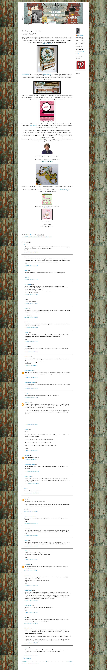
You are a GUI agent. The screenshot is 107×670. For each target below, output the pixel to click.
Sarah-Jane (47, 162)
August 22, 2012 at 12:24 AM (31, 585)
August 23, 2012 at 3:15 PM (31, 643)
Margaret (27, 628)
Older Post (69, 661)
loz (25, 299)
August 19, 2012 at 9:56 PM (31, 294)
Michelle (26, 429)
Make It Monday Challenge (39, 236)
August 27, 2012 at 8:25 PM (31, 655)
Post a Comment (27, 658)
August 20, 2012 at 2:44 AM (31, 341)
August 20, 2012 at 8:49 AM (31, 424)
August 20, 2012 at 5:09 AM (31, 377)
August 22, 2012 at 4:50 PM (31, 600)
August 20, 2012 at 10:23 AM (31, 484)
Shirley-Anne (28, 284)
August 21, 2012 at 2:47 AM (31, 546)
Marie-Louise (28, 322)
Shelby (26, 551)
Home (47, 661)
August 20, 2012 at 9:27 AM (31, 450)
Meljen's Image (48, 236)
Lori (25, 617)
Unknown (27, 402)
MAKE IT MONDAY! (47, 44)
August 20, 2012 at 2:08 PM (31, 523)
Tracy (26, 528)
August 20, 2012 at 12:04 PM (31, 493)
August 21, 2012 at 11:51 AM (31, 559)
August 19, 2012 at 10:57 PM (31, 317)
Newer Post (24, 661)
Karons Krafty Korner (30, 464)
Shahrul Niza (28, 476)
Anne (26, 497)
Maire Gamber (28, 605)
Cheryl (26, 270)
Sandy (26, 540)
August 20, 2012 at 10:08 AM (32, 471)
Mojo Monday (33, 125)
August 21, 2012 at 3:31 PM (31, 570)
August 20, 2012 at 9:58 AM (31, 459)
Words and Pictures (29, 516)
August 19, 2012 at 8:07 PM (31, 252)
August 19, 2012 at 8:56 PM (31, 279)
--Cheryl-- (27, 277)
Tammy (26, 393)
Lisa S (42, 139)
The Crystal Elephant (65, 189)
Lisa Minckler (80, 35)
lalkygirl (26, 332)
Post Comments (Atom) (33, 664)
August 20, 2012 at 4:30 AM (31, 365)
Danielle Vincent (28, 590)
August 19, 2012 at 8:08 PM (31, 265)
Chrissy (26, 308)
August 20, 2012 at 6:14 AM (31, 397)
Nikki (26, 488)
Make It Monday (47, 193)
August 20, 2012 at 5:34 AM (31, 388)
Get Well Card (28, 236)
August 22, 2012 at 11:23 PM (31, 612)
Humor (32, 236)
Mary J (26, 346)
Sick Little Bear (26, 74)
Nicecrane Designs (29, 370)
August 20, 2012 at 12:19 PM (31, 511)
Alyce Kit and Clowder (30, 382)
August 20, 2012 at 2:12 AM (31, 327)
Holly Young (27, 564)
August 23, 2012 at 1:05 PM (31, 623)
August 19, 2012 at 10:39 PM (31, 303)
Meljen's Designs (47, 74)
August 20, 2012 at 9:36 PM (31, 535)
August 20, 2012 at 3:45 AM (31, 352)
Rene (26, 244)
